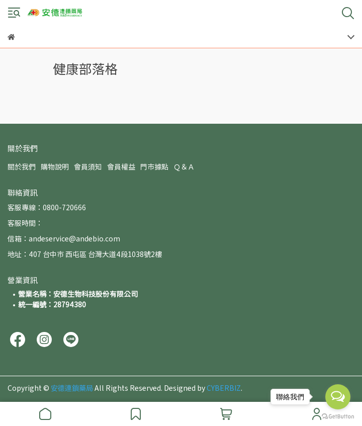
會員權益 (121, 166)
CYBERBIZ (224, 388)
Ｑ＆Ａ (184, 166)
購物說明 (55, 166)
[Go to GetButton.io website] (338, 416)
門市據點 (154, 166)
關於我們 (22, 166)
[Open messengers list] (337, 396)
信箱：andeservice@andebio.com (64, 238)
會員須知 (88, 166)
